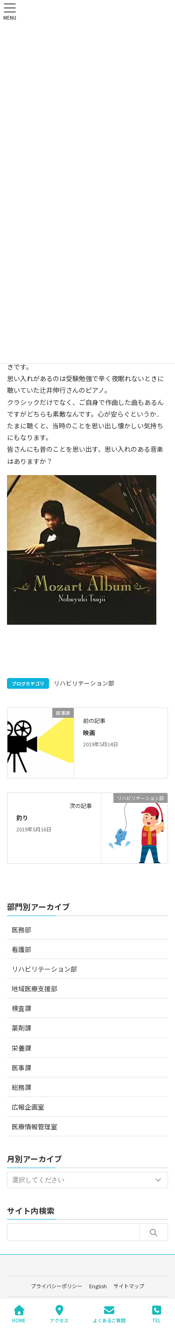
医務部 (21, 929)
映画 (89, 732)
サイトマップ (128, 1286)
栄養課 (21, 1048)
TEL (156, 1314)
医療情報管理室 (34, 1126)
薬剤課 (21, 1027)
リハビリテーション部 (84, 682)
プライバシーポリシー (56, 1286)
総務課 (21, 1087)
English (98, 1286)
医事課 (21, 1067)
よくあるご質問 (109, 1314)
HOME (19, 1314)
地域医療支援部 (34, 988)
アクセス (59, 1314)
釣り (22, 817)
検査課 (21, 1008)
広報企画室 (28, 1106)
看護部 (21, 949)
